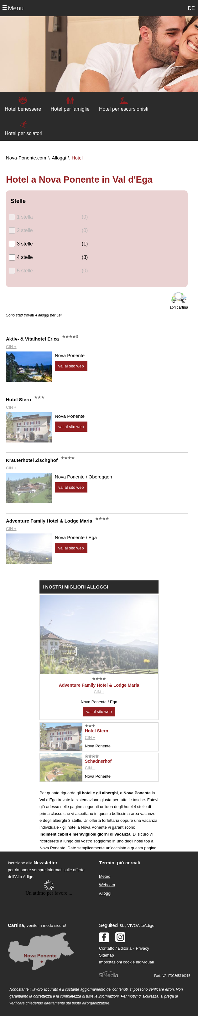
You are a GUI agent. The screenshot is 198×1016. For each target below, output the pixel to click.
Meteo (104, 876)
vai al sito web (71, 366)
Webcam (107, 884)
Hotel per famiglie (70, 109)
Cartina (16, 925)
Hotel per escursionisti (123, 109)
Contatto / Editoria (115, 948)
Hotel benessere (23, 109)
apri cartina (178, 307)
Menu (15, 8)
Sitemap (106, 955)
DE (191, 8)
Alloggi (105, 893)
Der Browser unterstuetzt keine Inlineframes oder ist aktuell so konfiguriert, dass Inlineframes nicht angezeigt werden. (49, 921)
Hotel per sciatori (23, 133)
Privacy (142, 948)
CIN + (11, 346)
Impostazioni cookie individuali (126, 962)
